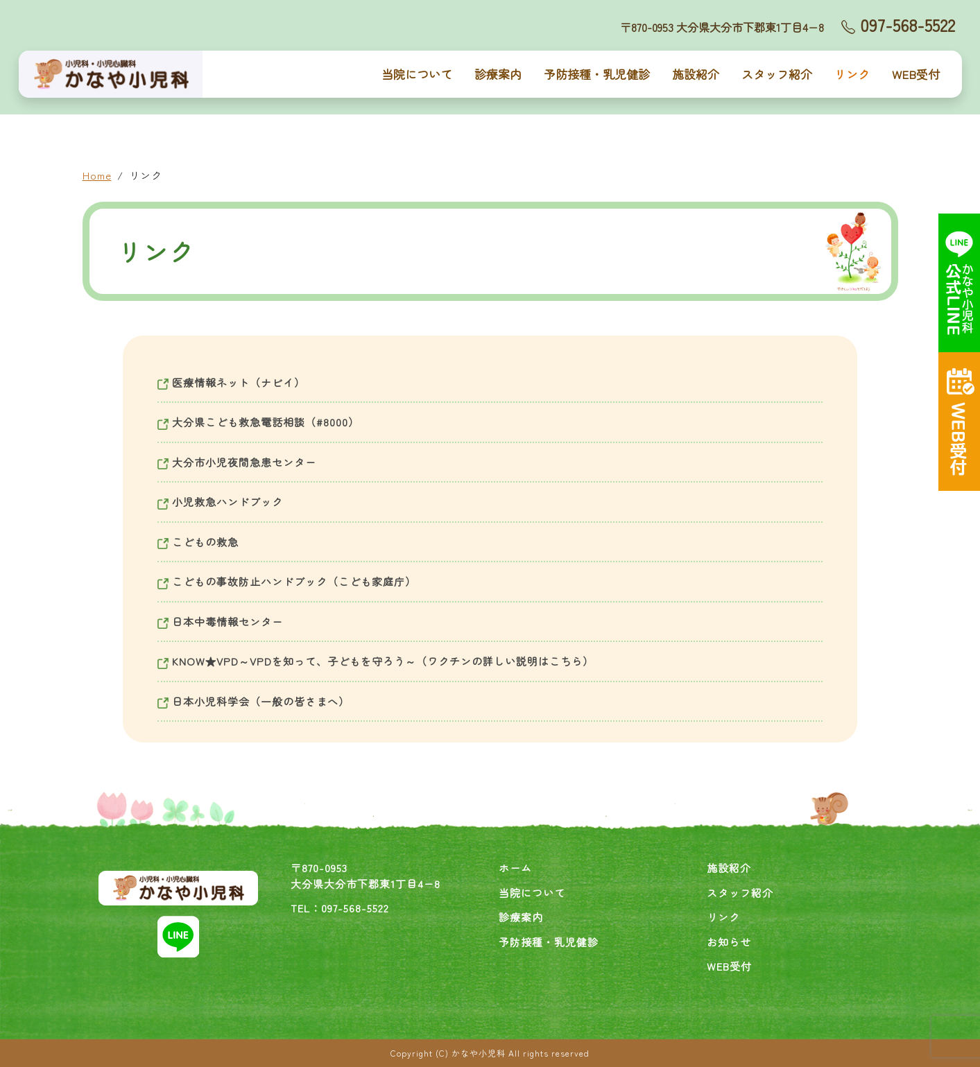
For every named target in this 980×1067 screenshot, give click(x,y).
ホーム (515, 867)
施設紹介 (695, 74)
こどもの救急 (198, 542)
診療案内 (498, 74)
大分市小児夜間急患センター (236, 462)
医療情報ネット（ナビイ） (231, 382)
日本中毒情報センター (220, 621)
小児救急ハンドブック (220, 501)
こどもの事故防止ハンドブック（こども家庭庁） (286, 581)
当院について (416, 74)
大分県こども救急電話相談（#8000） (258, 422)
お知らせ (729, 942)
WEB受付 (916, 74)
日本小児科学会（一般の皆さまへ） (253, 701)
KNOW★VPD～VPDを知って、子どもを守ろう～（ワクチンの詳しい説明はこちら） (375, 661)
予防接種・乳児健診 (597, 74)
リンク (852, 74)
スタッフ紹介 (776, 74)
